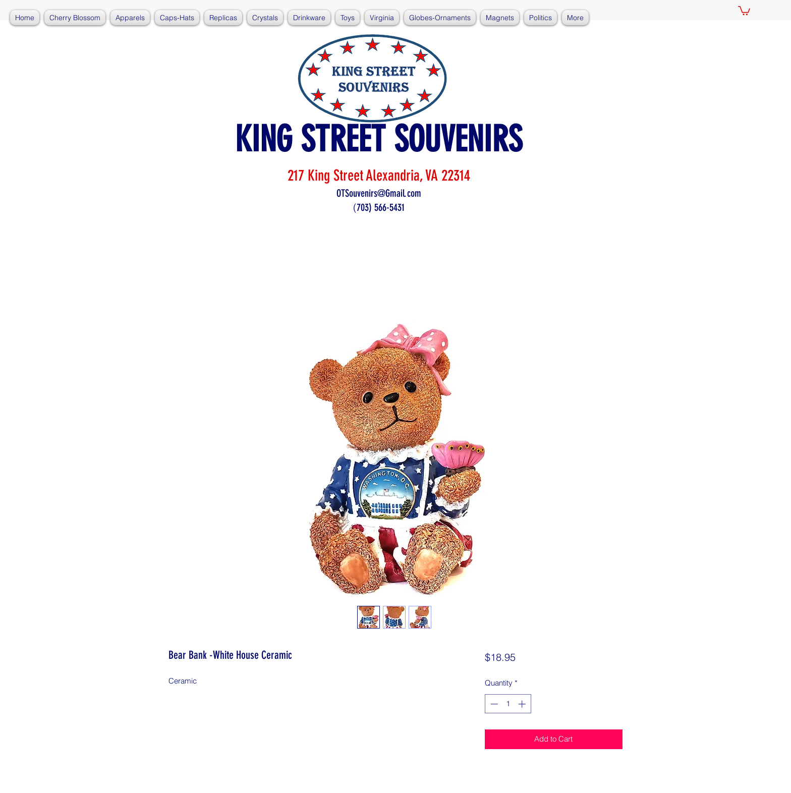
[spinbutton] (507, 704)
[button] (744, 10)
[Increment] (523, 704)
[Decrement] (493, 704)
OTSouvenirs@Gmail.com (378, 193)
